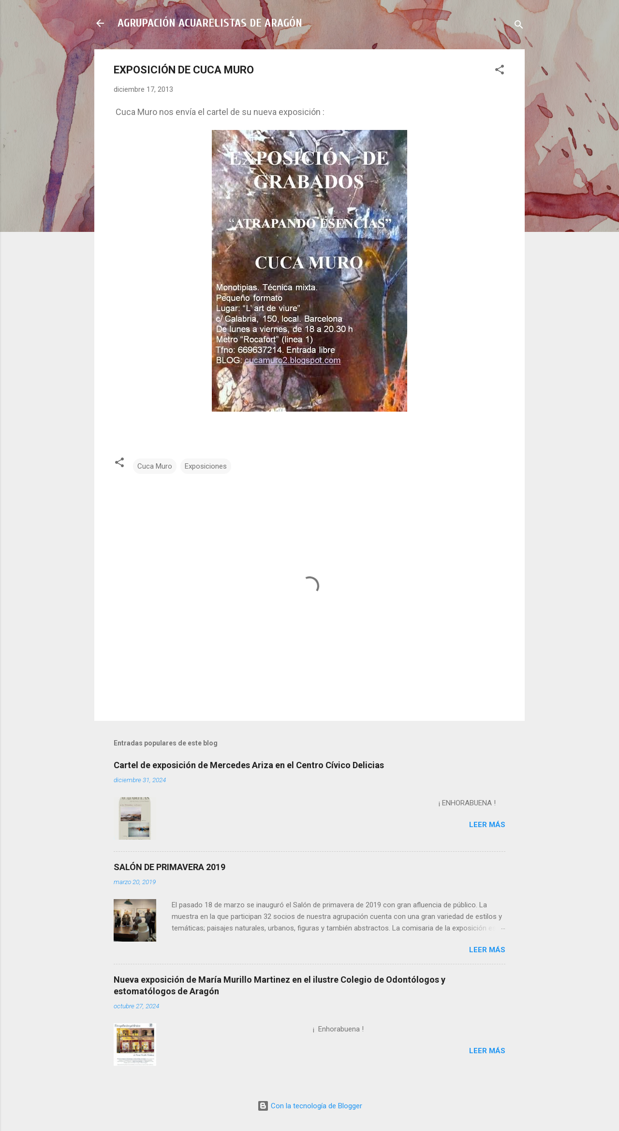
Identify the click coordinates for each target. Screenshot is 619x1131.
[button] (499, 71)
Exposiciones (206, 466)
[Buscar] (519, 26)
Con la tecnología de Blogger (309, 1106)
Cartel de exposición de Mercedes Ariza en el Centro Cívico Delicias (249, 765)
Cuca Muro (154, 466)
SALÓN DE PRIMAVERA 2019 (169, 867)
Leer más (487, 824)
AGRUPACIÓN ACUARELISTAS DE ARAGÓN (210, 22)
